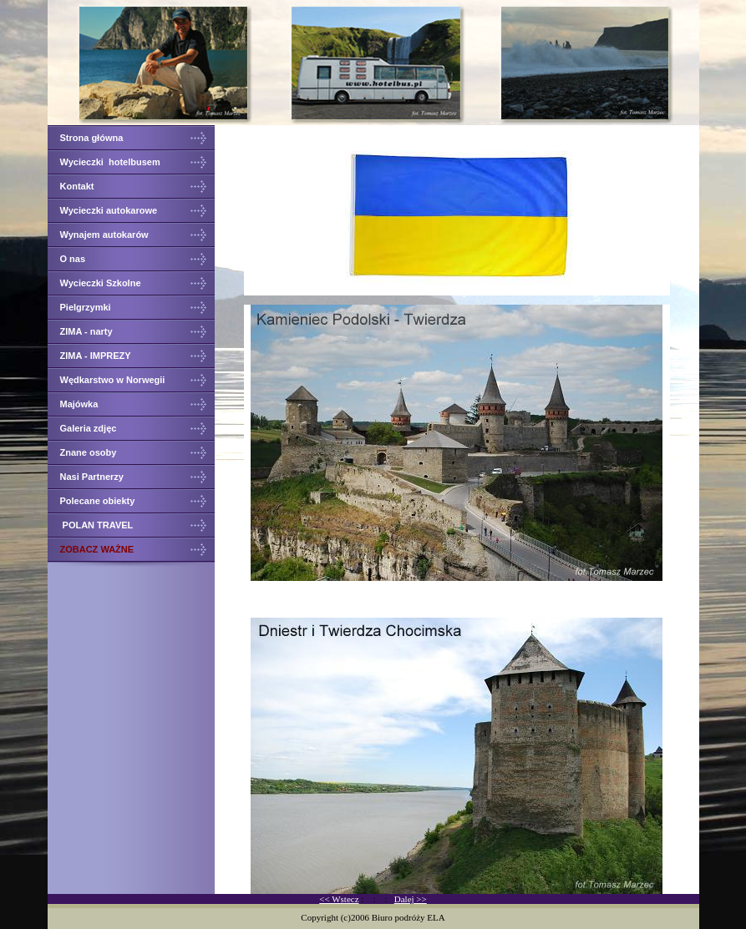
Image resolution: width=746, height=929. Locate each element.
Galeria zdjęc (88, 428)
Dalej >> (410, 899)
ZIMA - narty (87, 331)
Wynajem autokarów (104, 235)
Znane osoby (89, 452)
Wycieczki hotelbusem (111, 162)
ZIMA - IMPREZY (97, 356)
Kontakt (77, 186)
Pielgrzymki (85, 307)
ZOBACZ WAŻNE (97, 549)
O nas (73, 259)
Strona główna (92, 138)
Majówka (80, 404)
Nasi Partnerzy (92, 477)
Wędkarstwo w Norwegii (112, 380)
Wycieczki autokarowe (110, 210)
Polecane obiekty (97, 501)
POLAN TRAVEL (97, 525)
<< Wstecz (338, 899)
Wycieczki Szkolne (100, 283)
